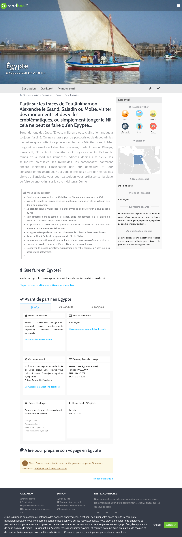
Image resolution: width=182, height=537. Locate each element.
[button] (8, 42)
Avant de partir (67, 88)
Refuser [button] (157, 525)
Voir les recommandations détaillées (42, 386)
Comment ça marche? (69, 502)
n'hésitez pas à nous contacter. (51, 468)
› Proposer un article (102, 478)
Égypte (60, 95)
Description (29, 88)
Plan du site (63, 498)
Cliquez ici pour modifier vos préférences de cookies (47, 285)
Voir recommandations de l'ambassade (87, 329)
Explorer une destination (32, 505)
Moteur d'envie (27, 498)
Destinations (47, 95)
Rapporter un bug (66, 509)
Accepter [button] (171, 525)
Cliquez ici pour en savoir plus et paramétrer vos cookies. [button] (95, 532)
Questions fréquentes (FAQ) (71, 505)
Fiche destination (72, 95)
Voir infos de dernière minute (38, 339)
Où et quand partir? (31, 95)
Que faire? (47, 88)
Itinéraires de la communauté (35, 509)
